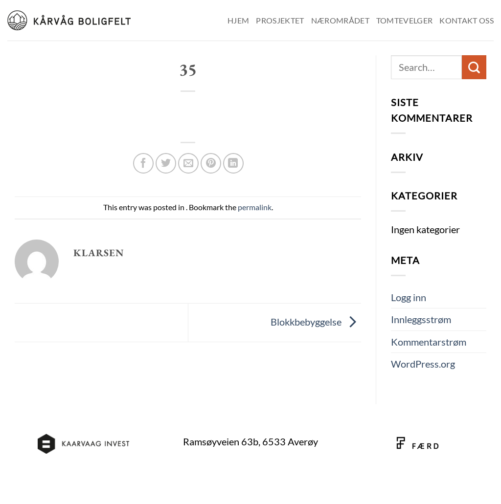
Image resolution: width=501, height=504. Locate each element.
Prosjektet (280, 20)
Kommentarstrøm (428, 342)
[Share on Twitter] (166, 163)
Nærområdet (340, 20)
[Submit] (474, 67)
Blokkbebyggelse (316, 321)
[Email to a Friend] (188, 163)
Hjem (238, 20)
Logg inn (408, 297)
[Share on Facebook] (143, 163)
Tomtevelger (404, 20)
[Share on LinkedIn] (233, 163)
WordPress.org (423, 364)
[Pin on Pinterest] (211, 163)
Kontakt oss (466, 20)
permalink (255, 207)
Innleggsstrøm (421, 319)
